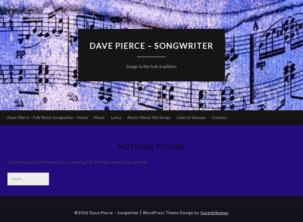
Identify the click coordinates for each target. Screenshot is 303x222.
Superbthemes (214, 212)
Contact (219, 117)
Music (99, 117)
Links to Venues (191, 117)
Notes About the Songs (149, 117)
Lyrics (116, 117)
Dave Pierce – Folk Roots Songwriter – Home (47, 117)
